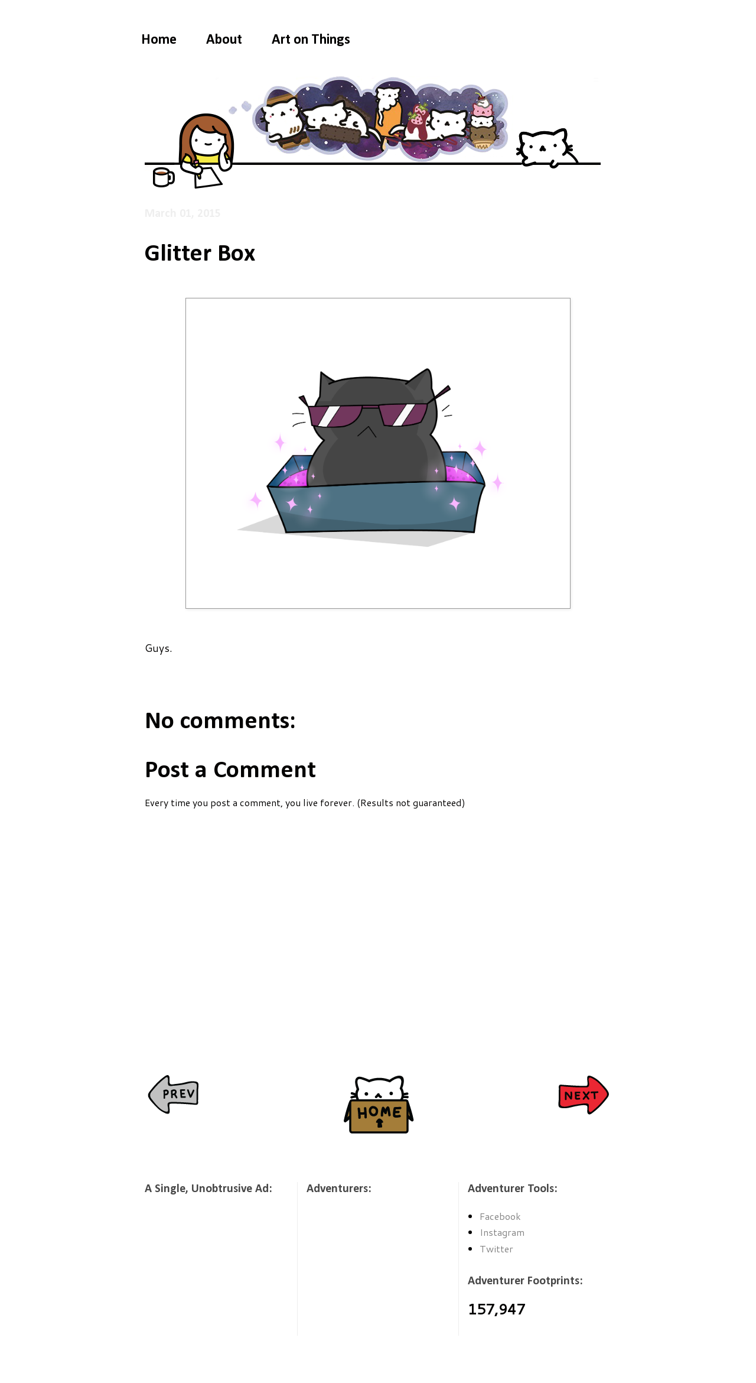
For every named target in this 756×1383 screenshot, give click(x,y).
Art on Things (311, 40)
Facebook (500, 1216)
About (224, 40)
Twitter (496, 1248)
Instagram (502, 1232)
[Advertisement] (204, 1273)
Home (159, 40)
